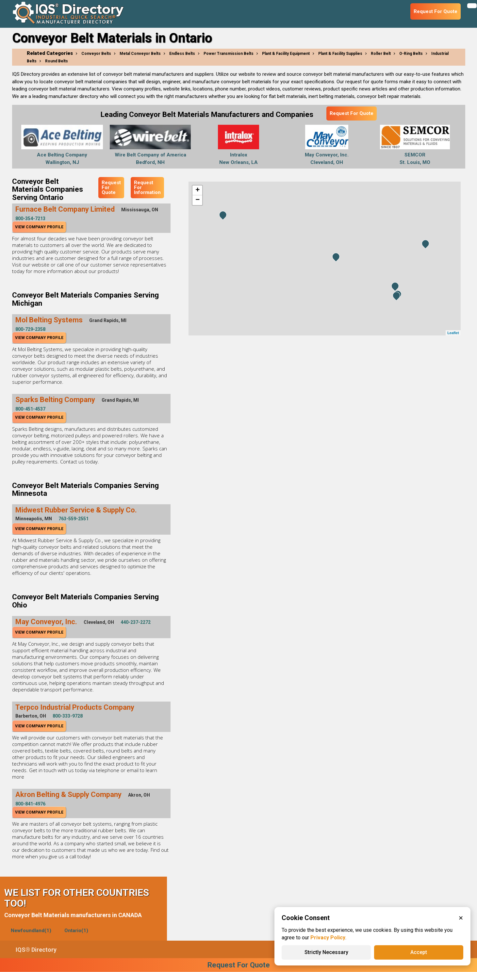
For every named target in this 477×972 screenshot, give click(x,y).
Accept (418, 952)
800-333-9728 (68, 716)
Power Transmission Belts (229, 53)
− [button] (197, 200)
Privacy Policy (327, 937)
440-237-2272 (136, 622)
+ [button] (197, 190)
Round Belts (56, 61)
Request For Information (147, 187)
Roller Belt (381, 53)
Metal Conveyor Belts (140, 53)
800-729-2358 (30, 329)
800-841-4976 (30, 803)
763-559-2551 (73, 518)
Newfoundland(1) (31, 930)
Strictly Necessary (326, 952)
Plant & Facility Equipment (286, 53)
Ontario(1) (76, 930)
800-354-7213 (30, 218)
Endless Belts (182, 53)
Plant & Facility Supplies (340, 53)
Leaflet (453, 333)
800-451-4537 (30, 409)
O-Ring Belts (411, 53)
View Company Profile (39, 227)
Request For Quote (351, 113)
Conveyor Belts (96, 53)
